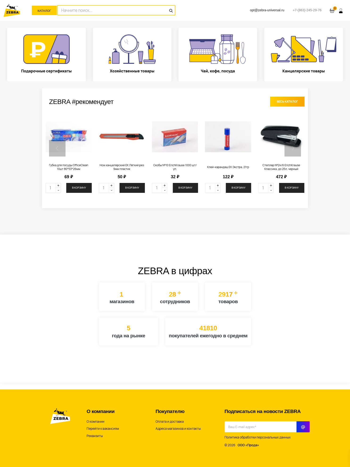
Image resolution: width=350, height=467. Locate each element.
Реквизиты (95, 436)
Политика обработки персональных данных (258, 437)
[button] (57, 148)
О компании (95, 421)
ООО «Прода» (248, 445)
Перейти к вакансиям (103, 428)
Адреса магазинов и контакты (178, 428)
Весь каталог (287, 101)
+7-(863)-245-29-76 (307, 10)
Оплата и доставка (170, 421)
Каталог (44, 10)
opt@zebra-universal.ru (267, 10)
